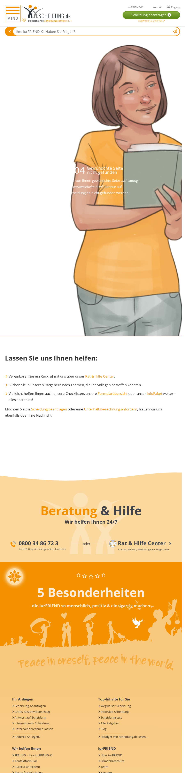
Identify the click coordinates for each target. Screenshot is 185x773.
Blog (104, 729)
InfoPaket (154, 393)
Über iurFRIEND (111, 755)
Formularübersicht (113, 393)
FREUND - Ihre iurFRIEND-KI (34, 755)
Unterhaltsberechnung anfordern (110, 409)
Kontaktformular (26, 761)
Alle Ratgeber (110, 723)
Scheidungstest (111, 717)
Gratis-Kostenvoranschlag (32, 712)
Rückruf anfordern (27, 767)
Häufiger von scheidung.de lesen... (124, 737)
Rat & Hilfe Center (99, 376)
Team (104, 767)
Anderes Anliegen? (27, 737)
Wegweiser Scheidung (116, 706)
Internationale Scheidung (32, 723)
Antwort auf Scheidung (30, 717)
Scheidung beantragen (49, 409)
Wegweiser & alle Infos (151, 20)
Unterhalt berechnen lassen (34, 729)
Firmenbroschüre (112, 761)
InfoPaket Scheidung (115, 712)
